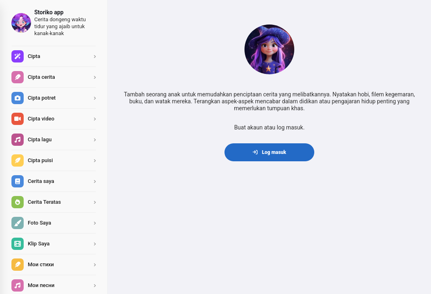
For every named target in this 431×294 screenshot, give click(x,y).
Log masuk (269, 152)
